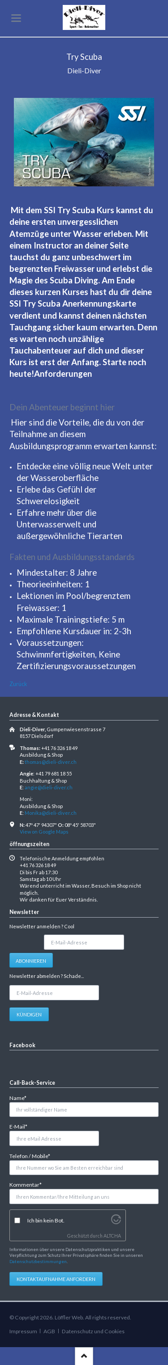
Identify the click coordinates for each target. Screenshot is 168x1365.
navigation (16, 18)
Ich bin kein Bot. (46, 1220)
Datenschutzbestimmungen (38, 1261)
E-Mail (21, 1126)
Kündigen (29, 1014)
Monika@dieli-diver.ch (51, 813)
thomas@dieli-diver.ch (51, 762)
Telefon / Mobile (29, 1155)
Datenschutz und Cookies (93, 1331)
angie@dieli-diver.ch (49, 787)
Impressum (23, 1331)
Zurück (18, 684)
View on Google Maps (44, 831)
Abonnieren (31, 961)
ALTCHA (112, 1236)
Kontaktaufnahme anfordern (56, 1279)
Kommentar (25, 1184)
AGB (49, 1331)
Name (21, 1097)
